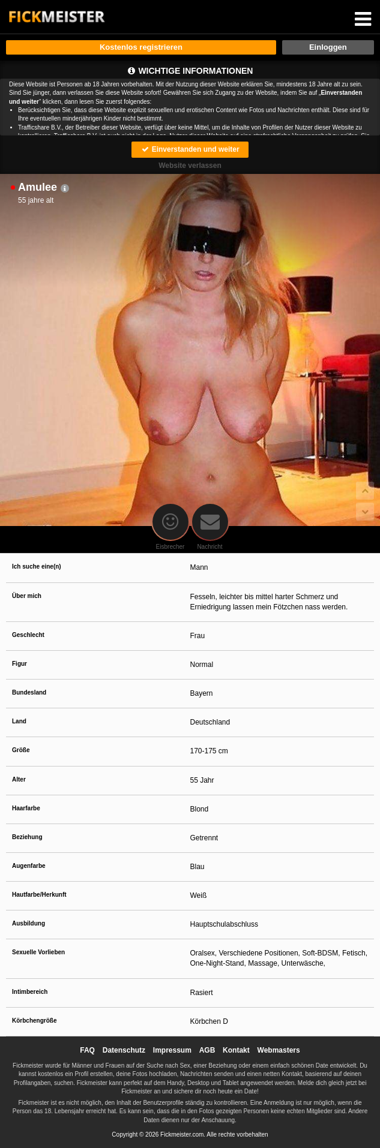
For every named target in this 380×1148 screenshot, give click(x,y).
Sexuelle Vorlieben (38, 952)
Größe (20, 750)
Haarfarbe (26, 808)
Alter (19, 779)
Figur (19, 663)
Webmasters (279, 1050)
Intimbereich (29, 991)
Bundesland (29, 692)
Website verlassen (190, 165)
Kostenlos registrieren (141, 47)
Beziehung (27, 837)
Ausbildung (28, 923)
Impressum (172, 1050)
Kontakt (236, 1050)
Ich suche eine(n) (36, 566)
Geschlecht (28, 635)
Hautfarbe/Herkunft (39, 894)
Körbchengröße (34, 1020)
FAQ (87, 1050)
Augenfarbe (29, 865)
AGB (207, 1050)
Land (19, 721)
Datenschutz (124, 1050)
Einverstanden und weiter (189, 149)
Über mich (26, 596)
